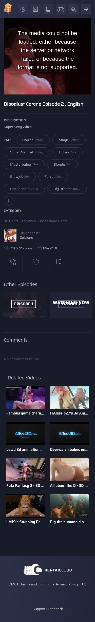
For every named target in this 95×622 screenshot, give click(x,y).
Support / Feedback (48, 609)
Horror (33, 140)
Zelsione (26, 237)
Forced (53, 176)
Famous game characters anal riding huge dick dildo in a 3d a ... (25, 413)
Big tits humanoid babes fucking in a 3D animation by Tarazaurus (69, 522)
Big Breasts (66, 189)
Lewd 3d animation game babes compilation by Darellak (25, 449)
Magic (69, 140)
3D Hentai (12, 221)
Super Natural (27, 152)
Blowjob (19, 176)
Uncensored (24, 189)
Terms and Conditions (37, 584)
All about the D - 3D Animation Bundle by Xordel (69, 486)
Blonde (62, 164)
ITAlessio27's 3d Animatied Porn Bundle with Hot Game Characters (69, 413)
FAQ (83, 584)
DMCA (13, 584)
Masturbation (24, 164)
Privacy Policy (67, 584)
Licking (67, 152)
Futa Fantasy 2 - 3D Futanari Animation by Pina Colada (25, 486)
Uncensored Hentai (53, 221)
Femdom (29, 221)
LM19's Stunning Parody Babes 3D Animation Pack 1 (25, 522)
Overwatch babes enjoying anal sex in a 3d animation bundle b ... (69, 449)
